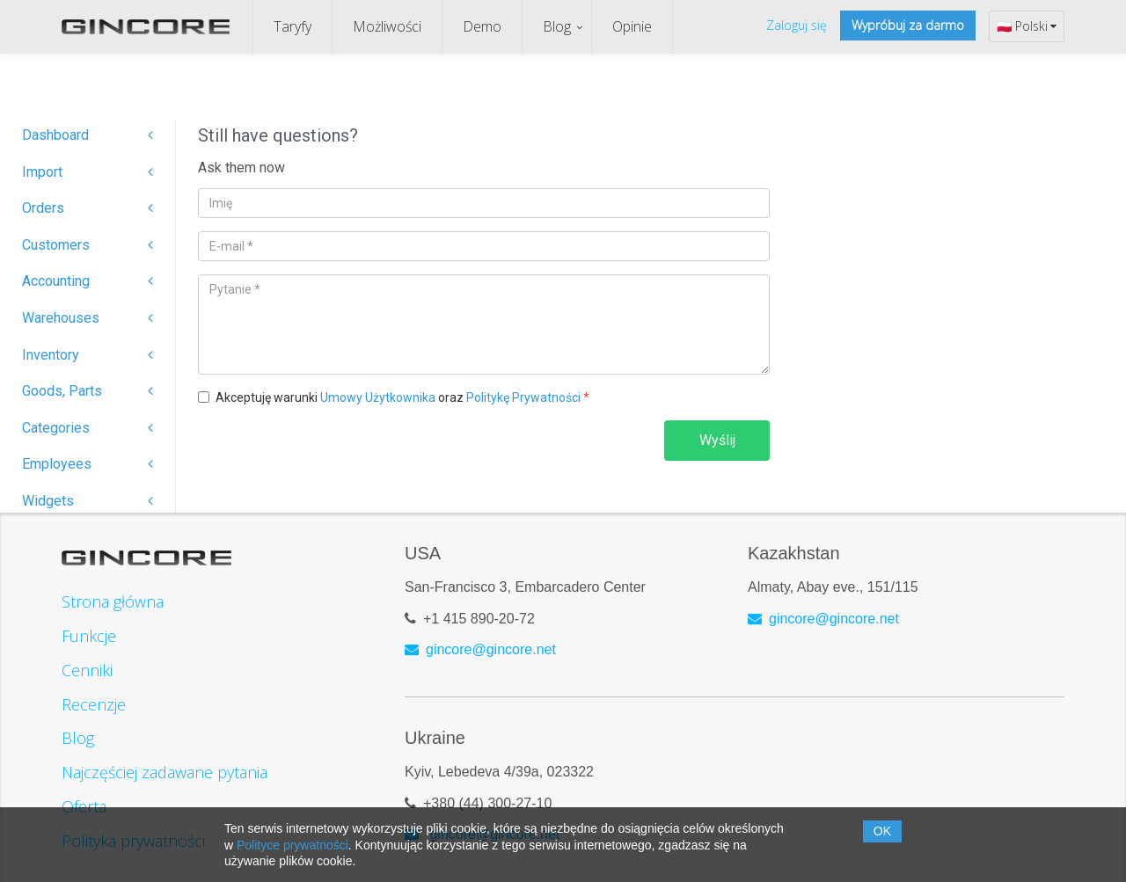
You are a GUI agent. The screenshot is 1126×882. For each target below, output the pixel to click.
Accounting (87, 281)
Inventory (87, 354)
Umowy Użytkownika (377, 397)
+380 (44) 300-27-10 (487, 803)
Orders (87, 208)
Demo (482, 26)
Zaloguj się (796, 25)
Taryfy (292, 26)
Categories (87, 427)
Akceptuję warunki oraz (402, 397)
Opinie (632, 26)
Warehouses (87, 318)
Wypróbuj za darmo (908, 25)
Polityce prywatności (292, 845)
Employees (87, 464)
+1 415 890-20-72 (479, 618)
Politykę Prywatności (523, 397)
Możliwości (387, 26)
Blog (557, 26)
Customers (87, 245)
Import (87, 172)
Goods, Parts (87, 391)
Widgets (87, 500)
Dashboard (87, 135)
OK (882, 831)
